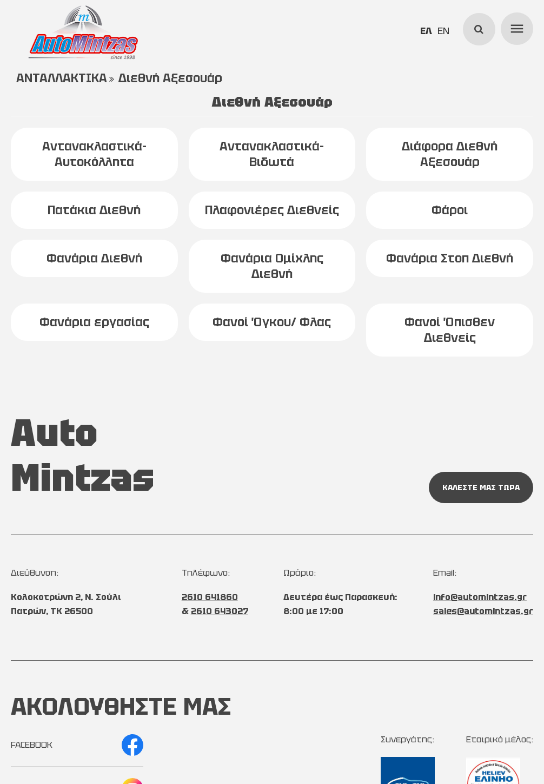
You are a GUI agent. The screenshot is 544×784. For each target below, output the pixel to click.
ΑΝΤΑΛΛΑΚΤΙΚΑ (61, 78)
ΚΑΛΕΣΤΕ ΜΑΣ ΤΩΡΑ (481, 487)
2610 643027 (219, 611)
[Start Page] (83, 32)
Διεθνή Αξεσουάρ (170, 78)
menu (515, 27)
